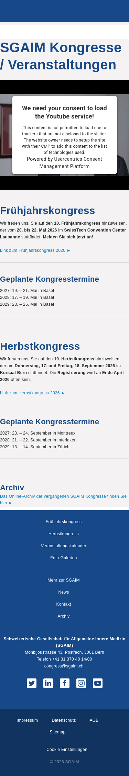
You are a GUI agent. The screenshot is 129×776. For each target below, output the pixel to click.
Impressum (27, 720)
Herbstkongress (64, 533)
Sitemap (57, 732)
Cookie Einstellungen (66, 749)
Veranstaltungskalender (63, 545)
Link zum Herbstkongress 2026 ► (32, 393)
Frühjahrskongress (64, 521)
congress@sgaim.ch (64, 666)
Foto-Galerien (63, 557)
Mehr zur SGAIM (63, 580)
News (63, 592)
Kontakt (63, 604)
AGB (93, 720)
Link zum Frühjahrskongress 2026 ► (35, 250)
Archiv (63, 616)
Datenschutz (64, 720)
